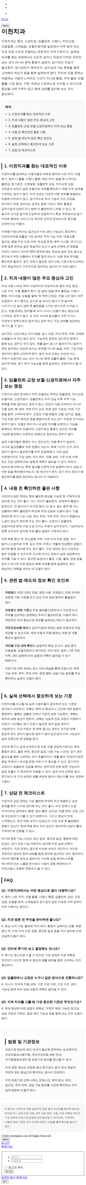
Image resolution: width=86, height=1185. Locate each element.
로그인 (5, 1142)
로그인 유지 (14, 1167)
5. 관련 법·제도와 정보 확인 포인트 (30, 138)
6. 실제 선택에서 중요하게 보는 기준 (31, 144)
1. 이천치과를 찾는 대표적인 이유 (29, 113)
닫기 (5, 1181)
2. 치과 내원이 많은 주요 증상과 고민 (32, 119)
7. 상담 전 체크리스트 (22, 150)
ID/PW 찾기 (8, 1177)
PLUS (4, 19)
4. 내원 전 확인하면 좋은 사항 (27, 131)
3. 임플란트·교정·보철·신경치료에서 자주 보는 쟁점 (40, 126)
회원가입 (7, 1146)
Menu (6, 25)
